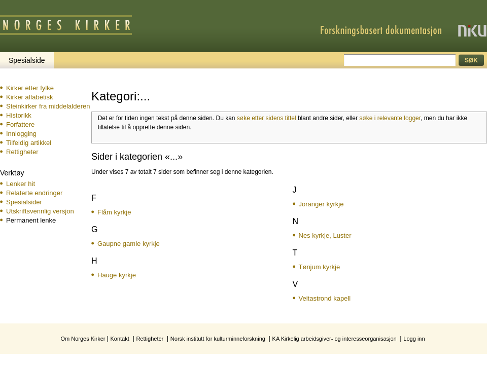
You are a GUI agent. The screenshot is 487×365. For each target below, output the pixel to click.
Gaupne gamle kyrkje (128, 243)
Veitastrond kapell (325, 298)
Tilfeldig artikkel (28, 143)
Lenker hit (20, 184)
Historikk (18, 115)
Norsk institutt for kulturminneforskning (217, 339)
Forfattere (20, 124)
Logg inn (414, 339)
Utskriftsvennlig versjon (40, 211)
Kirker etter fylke (30, 88)
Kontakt (119, 339)
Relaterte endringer (34, 193)
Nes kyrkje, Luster (325, 235)
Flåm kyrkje (114, 212)
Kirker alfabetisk (29, 97)
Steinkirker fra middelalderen (48, 106)
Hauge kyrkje (116, 275)
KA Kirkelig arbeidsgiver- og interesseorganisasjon (334, 339)
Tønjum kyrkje (319, 267)
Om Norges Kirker (82, 339)
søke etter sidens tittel (266, 118)
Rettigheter (22, 152)
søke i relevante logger (390, 118)
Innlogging (21, 133)
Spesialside (27, 60)
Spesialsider (24, 202)
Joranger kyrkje (321, 204)
